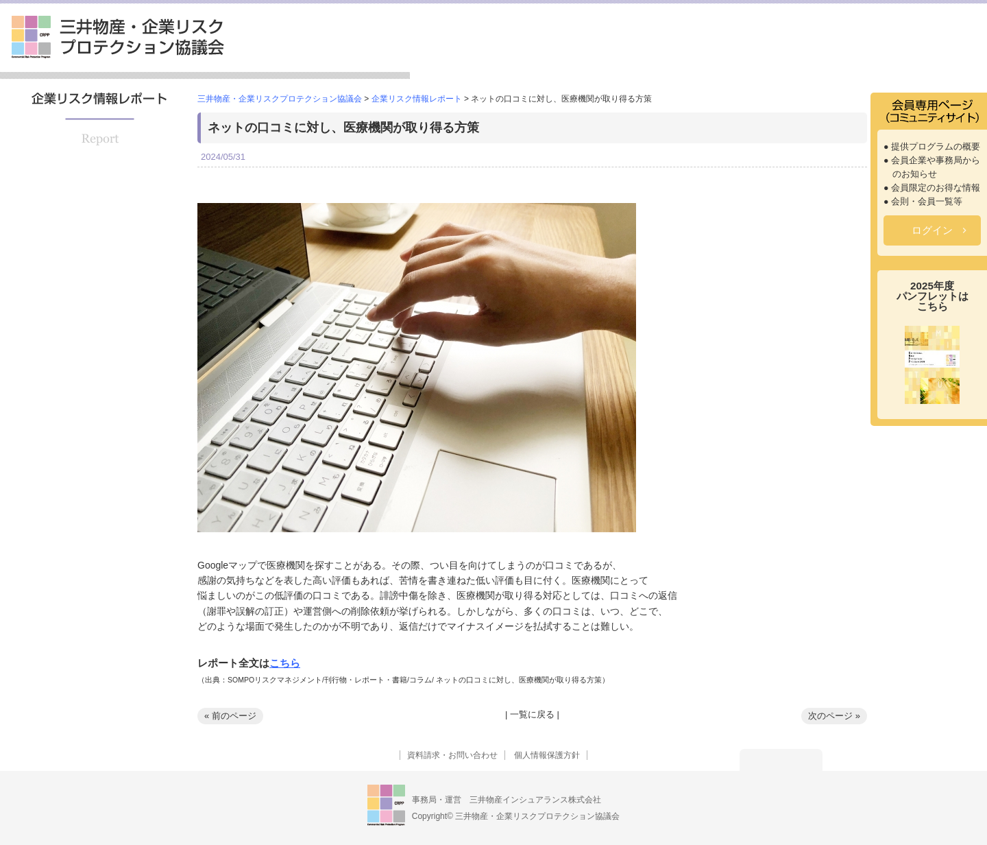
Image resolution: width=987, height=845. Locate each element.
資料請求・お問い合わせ (452, 755)
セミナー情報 (704, 58)
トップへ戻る (781, 760)
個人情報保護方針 (547, 755)
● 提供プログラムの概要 (932, 147)
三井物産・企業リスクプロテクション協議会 (118, 37)
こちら (284, 663)
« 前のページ (230, 716)
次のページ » (834, 716)
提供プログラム (612, 58)
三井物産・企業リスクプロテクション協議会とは (486, 52)
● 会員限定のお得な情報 (932, 188)
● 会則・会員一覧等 (923, 201)
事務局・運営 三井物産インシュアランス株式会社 (506, 800)
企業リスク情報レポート (819, 58)
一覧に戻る (532, 714)
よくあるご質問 (939, 58)
